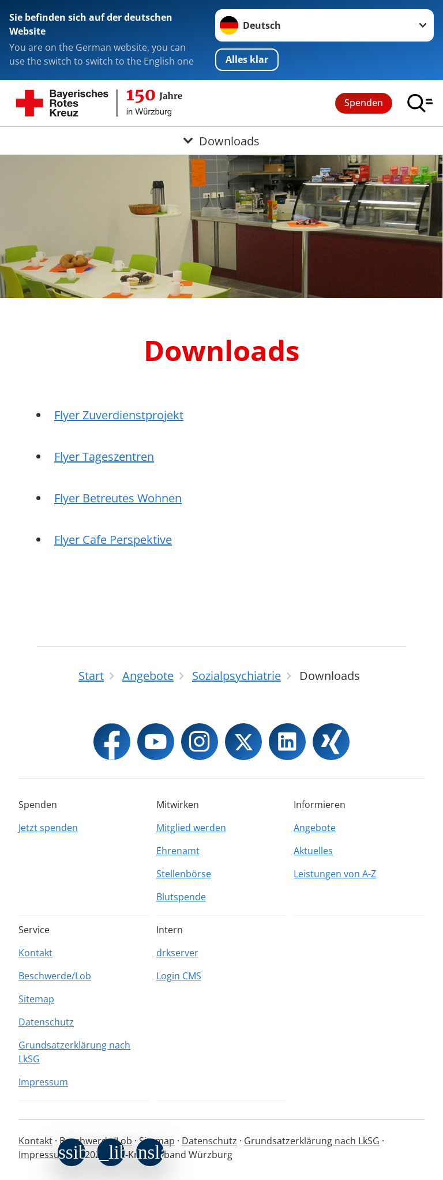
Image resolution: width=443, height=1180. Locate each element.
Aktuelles (313, 850)
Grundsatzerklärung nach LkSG (74, 1052)
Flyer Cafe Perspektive (113, 539)
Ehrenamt (178, 850)
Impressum (43, 1082)
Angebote (315, 827)
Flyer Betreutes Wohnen (118, 498)
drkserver (177, 952)
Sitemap (36, 999)
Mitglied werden (191, 827)
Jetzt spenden (48, 827)
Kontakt (35, 952)
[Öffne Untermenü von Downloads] (221, 141)
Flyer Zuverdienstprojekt (118, 415)
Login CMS (178, 975)
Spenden (363, 102)
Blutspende (181, 896)
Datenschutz (46, 1022)
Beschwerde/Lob (54, 975)
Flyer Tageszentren (104, 456)
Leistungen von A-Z (335, 873)
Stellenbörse (183, 873)
